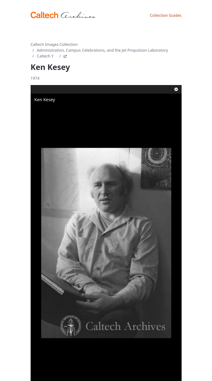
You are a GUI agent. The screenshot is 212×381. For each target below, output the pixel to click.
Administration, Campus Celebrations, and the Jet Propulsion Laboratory (102, 50)
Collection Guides (166, 15)
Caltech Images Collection (54, 44)
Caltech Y (45, 56)
